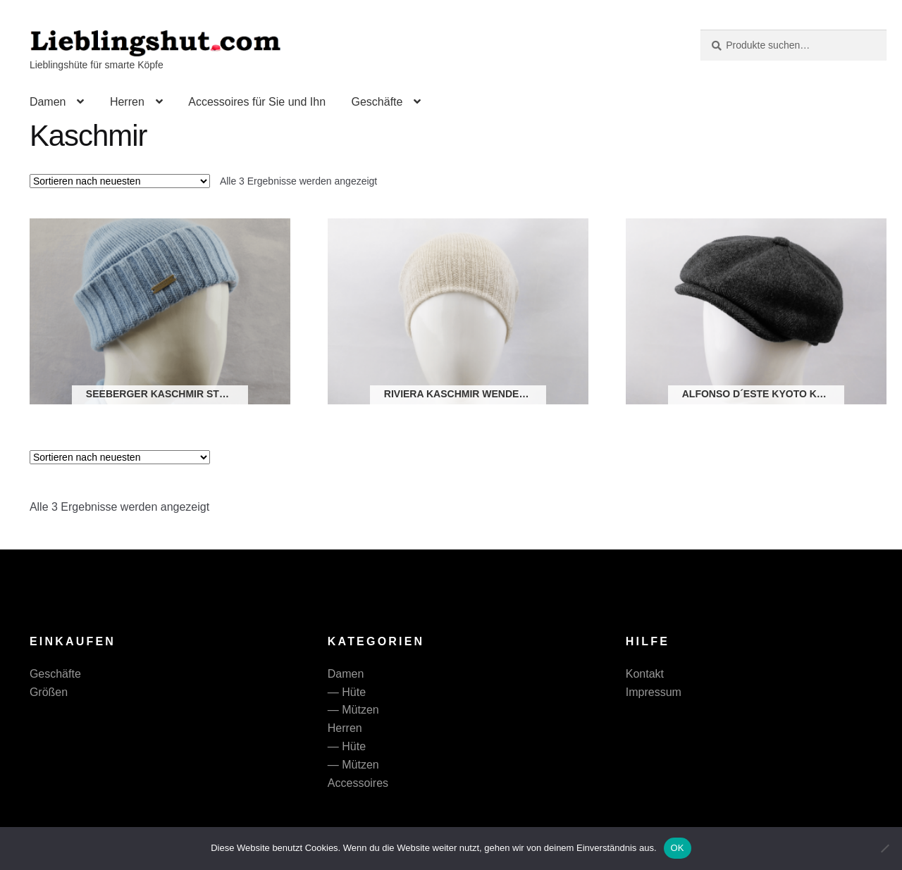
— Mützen (353, 710)
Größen (49, 692)
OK (677, 848)
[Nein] (884, 848)
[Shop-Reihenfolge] (120, 181)
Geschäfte (376, 102)
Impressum (653, 692)
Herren (127, 102)
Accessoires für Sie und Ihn (257, 102)
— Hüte (347, 692)
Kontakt (645, 674)
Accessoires (358, 783)
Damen (48, 102)
